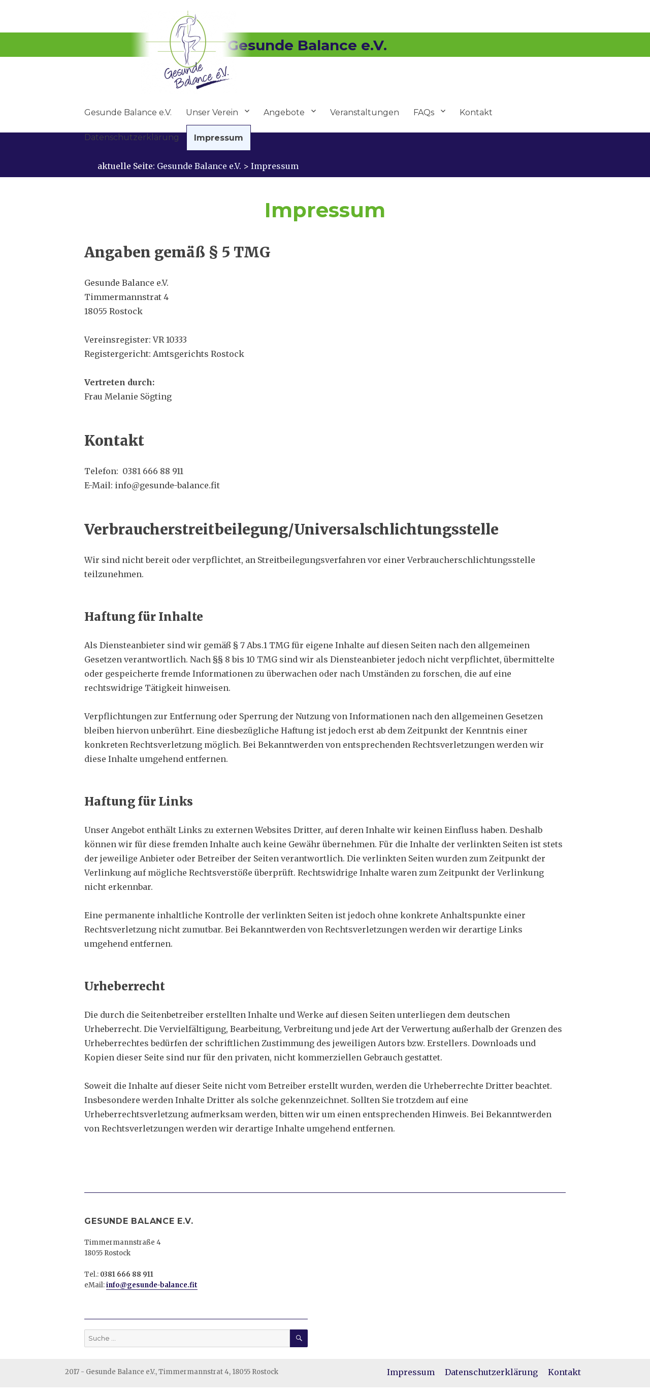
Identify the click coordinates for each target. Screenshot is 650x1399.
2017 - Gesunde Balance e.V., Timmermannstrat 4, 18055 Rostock (171, 1372)
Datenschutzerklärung (131, 137)
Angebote (284, 112)
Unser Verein (212, 112)
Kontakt (476, 112)
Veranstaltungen (364, 112)
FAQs (423, 112)
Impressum (218, 138)
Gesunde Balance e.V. (128, 112)
